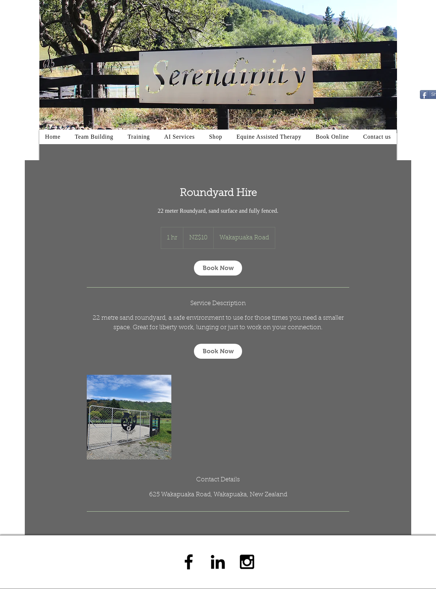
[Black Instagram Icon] (247, 562)
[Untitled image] (129, 417)
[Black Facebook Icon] (189, 562)
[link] (218, 268)
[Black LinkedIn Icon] (218, 562)
